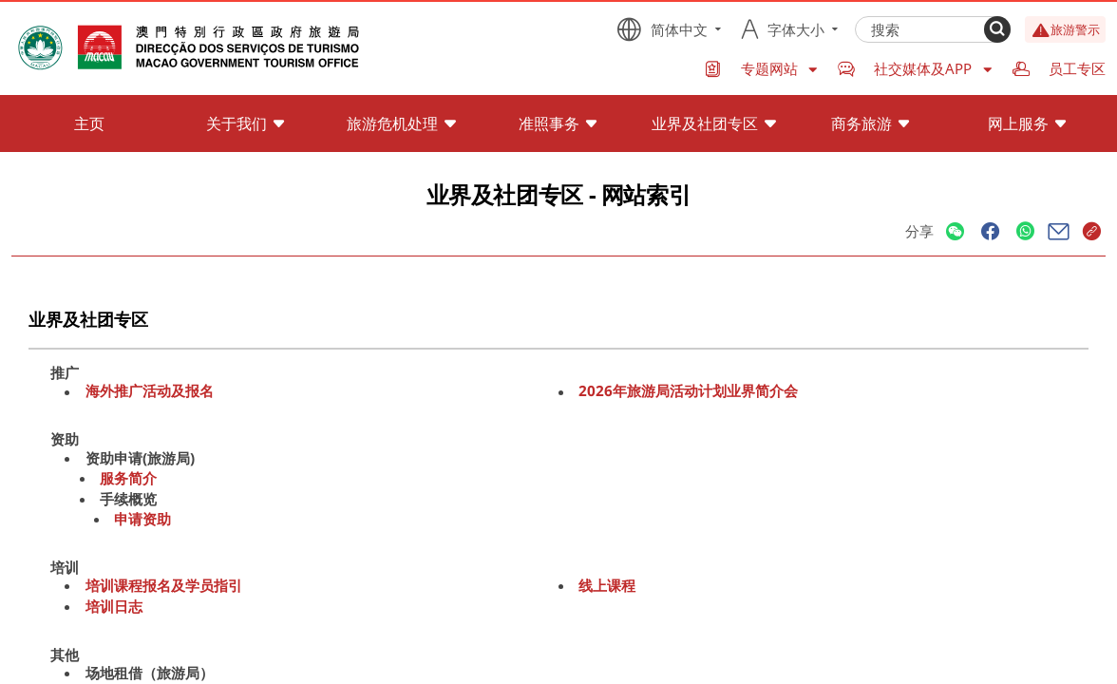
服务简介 (128, 477)
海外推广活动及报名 (149, 391)
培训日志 (113, 606)
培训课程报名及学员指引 (163, 585)
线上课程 (606, 585)
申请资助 (142, 518)
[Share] (955, 232)
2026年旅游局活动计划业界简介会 (688, 391)
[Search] (997, 29)
